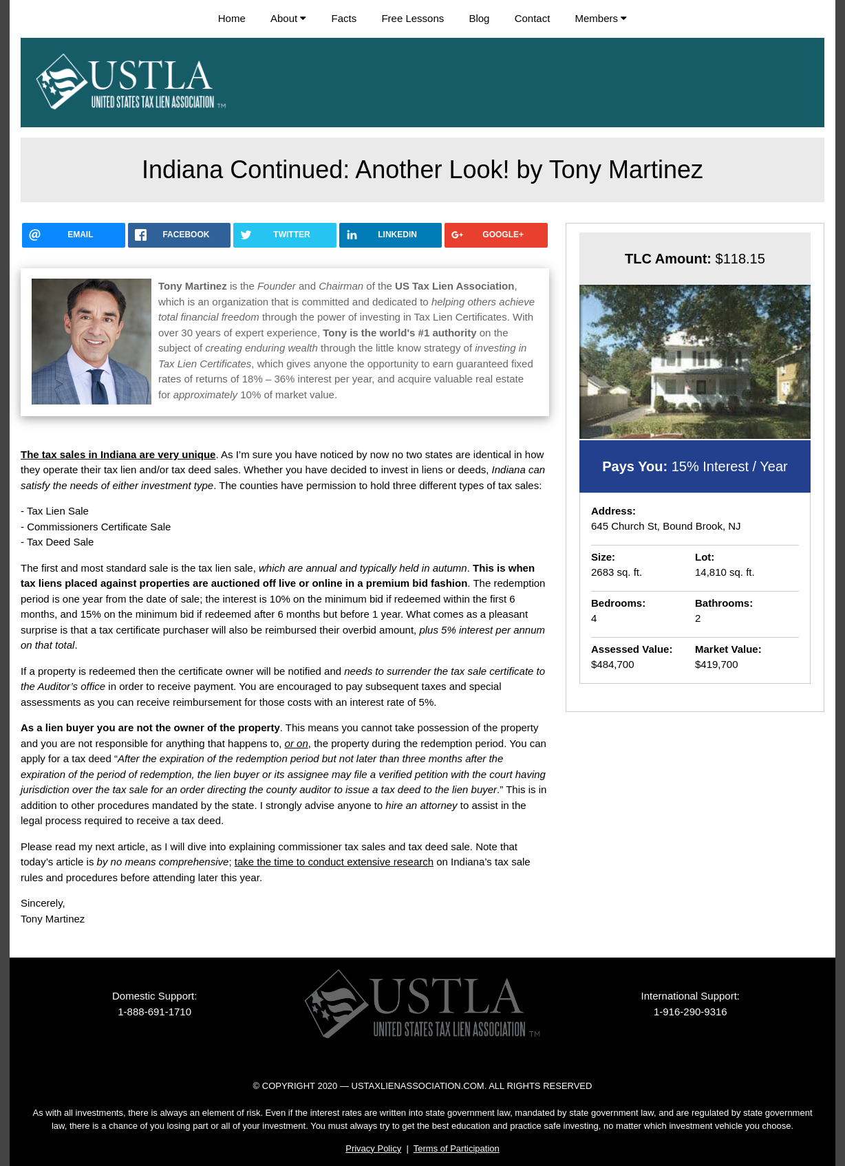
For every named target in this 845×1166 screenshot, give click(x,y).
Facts (344, 18)
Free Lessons (412, 18)
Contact (532, 18)
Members (601, 18)
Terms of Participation (457, 1148)
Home (232, 18)
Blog (479, 18)
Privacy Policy (373, 1148)
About (288, 18)
